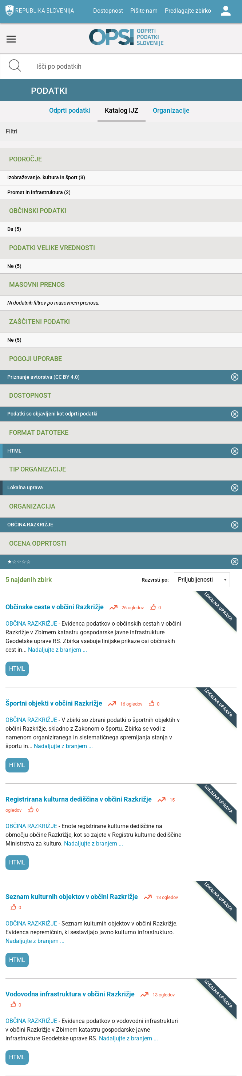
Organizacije (171, 110)
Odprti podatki (69, 110)
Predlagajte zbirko (188, 10)
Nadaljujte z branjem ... (57, 649)
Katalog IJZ (121, 110)
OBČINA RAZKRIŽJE (32, 623)
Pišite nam (144, 10)
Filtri (11, 131)
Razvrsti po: (155, 580)
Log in (226, 11)
